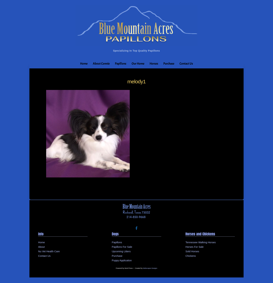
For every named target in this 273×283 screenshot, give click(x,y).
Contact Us (186, 64)
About (41, 246)
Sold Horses (192, 251)
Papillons (120, 64)
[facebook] (136, 227)
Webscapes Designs (150, 268)
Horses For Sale (194, 246)
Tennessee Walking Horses (200, 242)
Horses (154, 64)
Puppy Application (122, 260)
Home (84, 64)
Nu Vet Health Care (49, 251)
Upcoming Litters (121, 251)
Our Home (138, 64)
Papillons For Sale (122, 246)
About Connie (101, 64)
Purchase (168, 64)
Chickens (190, 256)
